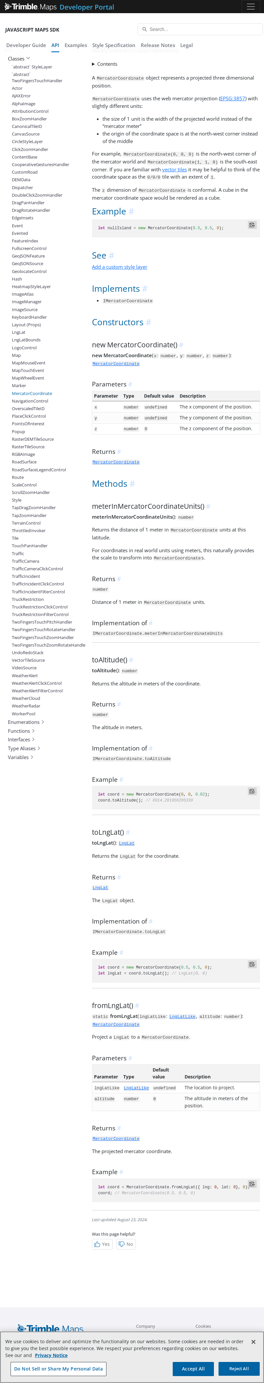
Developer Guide (26, 45)
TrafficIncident (26, 576)
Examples (76, 45)
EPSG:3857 (232, 98)
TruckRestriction (28, 599)
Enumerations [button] (26, 722)
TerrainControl (26, 523)
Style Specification (113, 45)
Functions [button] (21, 731)
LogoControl (24, 348)
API (55, 45)
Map (16, 355)
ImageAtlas (23, 294)
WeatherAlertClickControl (37, 683)
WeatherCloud (26, 698)
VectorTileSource (28, 660)
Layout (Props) (26, 325)
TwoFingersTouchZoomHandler (39, 637)
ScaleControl (24, 485)
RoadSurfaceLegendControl (39, 470)
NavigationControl (30, 401)
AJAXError (21, 96)
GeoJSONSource (27, 263)
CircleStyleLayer (27, 141)
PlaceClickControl (29, 416)
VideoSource (24, 668)
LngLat (18, 332)
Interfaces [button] (21, 739)
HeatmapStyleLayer (31, 286)
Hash (17, 279)
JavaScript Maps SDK (32, 29)
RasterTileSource (28, 447)
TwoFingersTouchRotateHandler (39, 629)
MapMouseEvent (28, 363)
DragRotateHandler (31, 210)
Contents (107, 64)
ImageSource (25, 309)
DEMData (21, 180)
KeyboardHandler (29, 317)
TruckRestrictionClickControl (39, 607)
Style (16, 500)
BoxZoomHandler (29, 119)
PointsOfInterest (28, 424)
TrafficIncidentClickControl (38, 584)
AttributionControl (30, 111)
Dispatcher (22, 187)
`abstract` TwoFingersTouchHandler (37, 77)
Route (18, 477)
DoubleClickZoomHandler (37, 195)
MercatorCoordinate (32, 393)
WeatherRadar (26, 706)
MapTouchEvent (28, 370)
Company (145, 1326)
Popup (18, 431)
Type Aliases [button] (24, 748)
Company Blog (150, 1334)
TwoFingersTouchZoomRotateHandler (39, 645)
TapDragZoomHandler (34, 507)
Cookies (203, 1326)
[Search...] (200, 29)
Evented (20, 233)
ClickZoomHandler (30, 149)
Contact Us (206, 1334)
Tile (15, 538)
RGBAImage (23, 454)
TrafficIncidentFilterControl (38, 592)
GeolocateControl (29, 271)
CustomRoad (25, 172)
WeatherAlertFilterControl (37, 691)
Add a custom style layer (119, 266)
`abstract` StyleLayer (32, 67)
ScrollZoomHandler (31, 492)
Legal (186, 45)
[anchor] (132, 211)
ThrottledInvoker (28, 530)
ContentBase (24, 157)
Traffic (18, 553)
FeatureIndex (25, 241)
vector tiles (174, 169)
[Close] (253, 1351)
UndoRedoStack (28, 652)
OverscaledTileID (28, 408)
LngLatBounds (26, 340)
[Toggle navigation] (251, 6)
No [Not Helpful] (125, 1244)
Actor (17, 88)
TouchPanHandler (29, 546)
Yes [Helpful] (102, 1244)
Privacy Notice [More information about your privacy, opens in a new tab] (51, 1364)
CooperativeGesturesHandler (39, 164)
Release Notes (158, 45)
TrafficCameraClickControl (37, 569)
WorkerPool (23, 714)
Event (17, 226)
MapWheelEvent (28, 378)
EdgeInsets (22, 218)
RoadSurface (24, 462)
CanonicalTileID (27, 126)
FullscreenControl (29, 248)
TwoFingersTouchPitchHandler (39, 622)
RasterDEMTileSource (33, 439)
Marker (19, 385)
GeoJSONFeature (28, 256)
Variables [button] (21, 757)
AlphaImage (23, 104)
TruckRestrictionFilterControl (39, 614)
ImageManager (27, 302)
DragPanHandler (28, 203)
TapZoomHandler (29, 515)
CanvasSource (26, 134)
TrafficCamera (25, 561)
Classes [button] (19, 58)
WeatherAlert (25, 676)
